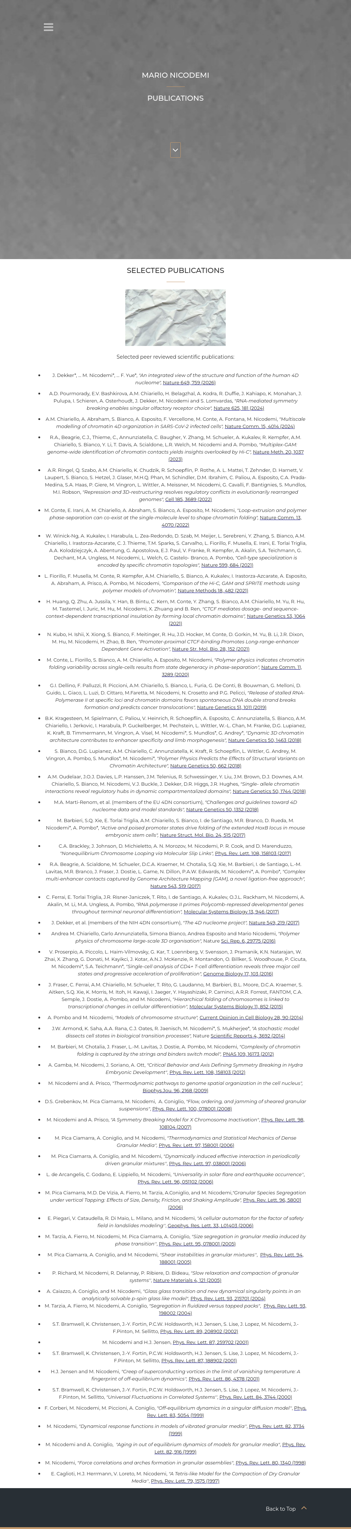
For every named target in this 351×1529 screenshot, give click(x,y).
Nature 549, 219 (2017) (274, 922)
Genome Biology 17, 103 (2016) (238, 974)
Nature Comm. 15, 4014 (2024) (260, 426)
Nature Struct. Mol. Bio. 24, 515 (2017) (202, 835)
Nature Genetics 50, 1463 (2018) (264, 740)
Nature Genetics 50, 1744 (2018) (269, 791)
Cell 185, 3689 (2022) (188, 499)
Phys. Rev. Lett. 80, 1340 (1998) (271, 1463)
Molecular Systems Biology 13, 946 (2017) (231, 911)
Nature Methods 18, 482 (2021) (213, 590)
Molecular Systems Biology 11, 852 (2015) (236, 1006)
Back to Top (286, 1509)
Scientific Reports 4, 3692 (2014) (248, 1036)
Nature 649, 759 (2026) (189, 382)
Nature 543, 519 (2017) (175, 886)
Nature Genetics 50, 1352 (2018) (222, 809)
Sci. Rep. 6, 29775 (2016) (248, 941)
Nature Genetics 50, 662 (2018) (205, 766)
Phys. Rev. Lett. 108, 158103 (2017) (253, 853)
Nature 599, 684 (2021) (227, 565)
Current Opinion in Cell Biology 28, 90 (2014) (252, 1017)
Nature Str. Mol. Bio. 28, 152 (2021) (210, 649)
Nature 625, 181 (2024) (239, 408)
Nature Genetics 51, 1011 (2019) (232, 707)
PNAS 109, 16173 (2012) (248, 1054)
